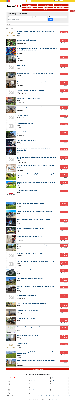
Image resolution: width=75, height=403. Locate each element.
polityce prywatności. (54, 399)
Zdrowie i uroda (54, 390)
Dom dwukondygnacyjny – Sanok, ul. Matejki (30, 278)
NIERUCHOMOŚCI (45, 5)
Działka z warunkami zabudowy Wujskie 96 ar (30, 203)
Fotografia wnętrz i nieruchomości (27, 310)
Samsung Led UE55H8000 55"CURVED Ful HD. (30, 228)
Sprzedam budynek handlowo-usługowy (29, 132)
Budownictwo (54, 381)
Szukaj (50, 19)
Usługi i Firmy (12, 390)
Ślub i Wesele (33, 390)
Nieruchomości (54, 378)
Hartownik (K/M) (22, 343)
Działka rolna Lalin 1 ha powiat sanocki (29, 327)
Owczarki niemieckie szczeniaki (26, 40)
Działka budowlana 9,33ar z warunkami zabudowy (32, 245)
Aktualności (29, 1)
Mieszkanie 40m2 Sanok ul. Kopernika (28, 335)
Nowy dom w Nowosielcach (25, 270)
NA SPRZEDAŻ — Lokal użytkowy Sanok (28, 98)
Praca (10, 381)
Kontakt (68, 395)
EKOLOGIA (45, 7)
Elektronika (12, 384)
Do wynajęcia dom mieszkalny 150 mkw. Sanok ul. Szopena (34, 211)
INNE (45, 9)
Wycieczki (32, 393)
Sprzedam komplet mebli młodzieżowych (29, 236)
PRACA (61, 5)
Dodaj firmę (20, 1)
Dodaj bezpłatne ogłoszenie (37, 369)
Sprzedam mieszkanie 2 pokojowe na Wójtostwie (31, 82)
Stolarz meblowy (22, 65)
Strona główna (40, 395)
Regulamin (55, 395)
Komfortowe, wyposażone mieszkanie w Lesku (31, 107)
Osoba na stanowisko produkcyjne (27, 190)
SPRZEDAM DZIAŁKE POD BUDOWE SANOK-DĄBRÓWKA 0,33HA (35, 261)
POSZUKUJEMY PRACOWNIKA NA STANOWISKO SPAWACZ (33, 220)
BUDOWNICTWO (29, 7)
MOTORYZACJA (29, 5)
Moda (31, 384)
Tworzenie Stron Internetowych (26, 140)
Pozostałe (53, 393)
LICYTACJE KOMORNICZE (61, 7)
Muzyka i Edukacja (55, 387)
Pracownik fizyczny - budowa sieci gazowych (30, 90)
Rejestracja (61, 0)
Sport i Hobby (33, 387)
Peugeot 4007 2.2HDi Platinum (26, 318)
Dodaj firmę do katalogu (48, 395)
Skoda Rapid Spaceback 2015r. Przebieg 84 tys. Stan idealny (35, 73)
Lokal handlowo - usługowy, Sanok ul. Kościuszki (31, 303)
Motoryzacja (33, 378)
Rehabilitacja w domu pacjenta (26, 295)
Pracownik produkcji (23, 115)
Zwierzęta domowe (55, 384)
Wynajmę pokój (21, 57)
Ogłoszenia (9, 24)
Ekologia (11, 393)
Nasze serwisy (63, 395)
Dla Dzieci (11, 387)
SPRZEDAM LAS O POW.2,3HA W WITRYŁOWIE (30, 253)
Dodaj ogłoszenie (13, 1)
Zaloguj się (56, 0)
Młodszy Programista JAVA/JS (26, 123)
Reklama (24, 1)
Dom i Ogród (33, 381)
